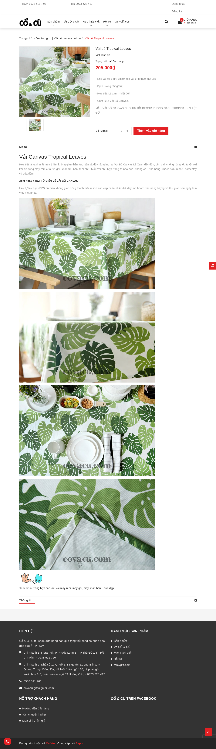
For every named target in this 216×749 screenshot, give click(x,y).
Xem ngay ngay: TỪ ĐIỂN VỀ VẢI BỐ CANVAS (48, 180)
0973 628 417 (84, 3)
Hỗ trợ (118, 658)
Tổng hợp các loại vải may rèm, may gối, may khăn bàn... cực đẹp (73, 588)
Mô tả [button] (23, 146)
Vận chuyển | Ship (34, 714)
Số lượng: (102, 130)
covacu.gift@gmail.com (39, 688)
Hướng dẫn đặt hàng (35, 708)
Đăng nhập (178, 3)
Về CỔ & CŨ (122, 646)
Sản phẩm (120, 640)
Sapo (79, 743)
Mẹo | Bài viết (122, 652)
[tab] (108, 147)
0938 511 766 (37, 3)
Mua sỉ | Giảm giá (33, 720)
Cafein (50, 743)
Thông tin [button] (25, 600)
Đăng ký (177, 11)
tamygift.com (122, 664)
